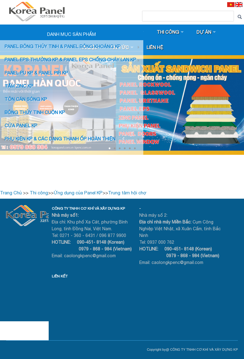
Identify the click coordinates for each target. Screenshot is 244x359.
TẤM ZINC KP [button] (19, 86)
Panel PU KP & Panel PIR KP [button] (36, 72)
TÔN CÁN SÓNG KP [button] (26, 99)
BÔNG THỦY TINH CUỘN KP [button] (35, 112)
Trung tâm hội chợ (127, 192)
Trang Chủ (11, 192)
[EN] (238, 4)
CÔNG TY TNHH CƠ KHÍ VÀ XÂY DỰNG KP (88, 208)
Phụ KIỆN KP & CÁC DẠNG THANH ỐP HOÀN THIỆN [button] (60, 138)
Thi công (168, 32)
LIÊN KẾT (60, 276)
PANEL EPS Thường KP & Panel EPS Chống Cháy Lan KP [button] (70, 59)
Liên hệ (155, 47)
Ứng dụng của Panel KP (78, 192)
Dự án (204, 32)
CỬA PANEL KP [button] (21, 125)
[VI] (231, 4)
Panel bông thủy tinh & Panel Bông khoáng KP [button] (63, 46)
